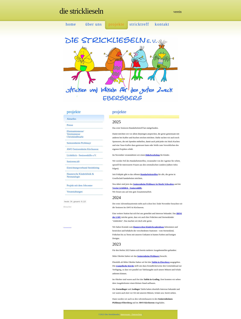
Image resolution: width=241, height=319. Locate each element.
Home (71, 24)
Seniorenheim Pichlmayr (148, 256)
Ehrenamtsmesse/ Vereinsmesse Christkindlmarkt (75, 134)
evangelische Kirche (125, 266)
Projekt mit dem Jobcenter (79, 185)
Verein (177, 12)
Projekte (116, 24)
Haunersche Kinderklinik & (80, 174)
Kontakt (162, 24)
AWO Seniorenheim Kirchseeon (82, 149)
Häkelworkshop (152, 155)
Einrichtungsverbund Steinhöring (83, 167)
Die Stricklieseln (81, 11)
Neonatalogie (73, 176)
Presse (70, 125)
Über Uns (93, 24)
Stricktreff (139, 24)
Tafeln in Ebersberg (161, 262)
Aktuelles (71, 119)
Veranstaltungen (75, 191)
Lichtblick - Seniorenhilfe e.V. (81, 155)
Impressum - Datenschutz (131, 314)
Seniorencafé (73, 161)
